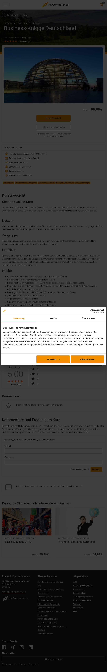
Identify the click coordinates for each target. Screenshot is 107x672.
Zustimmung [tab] (19, 318)
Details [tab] (53, 318)
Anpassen (53, 359)
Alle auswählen (87, 359)
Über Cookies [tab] (88, 318)
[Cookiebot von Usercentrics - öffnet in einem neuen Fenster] (92, 311)
